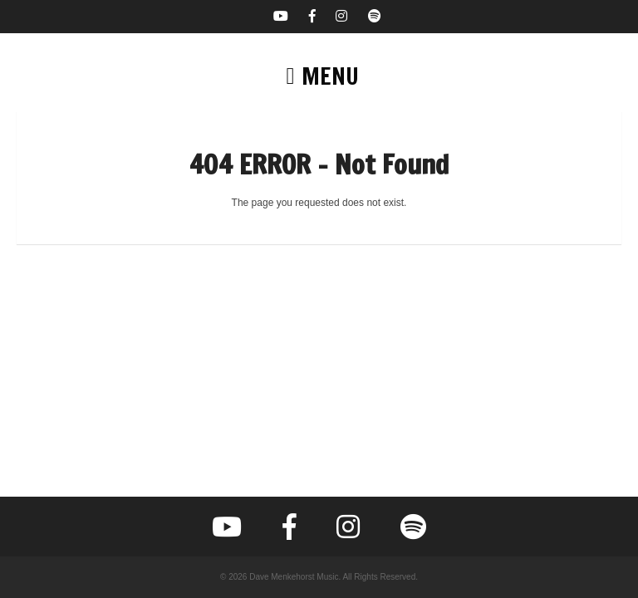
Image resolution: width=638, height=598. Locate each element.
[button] (319, 76)
